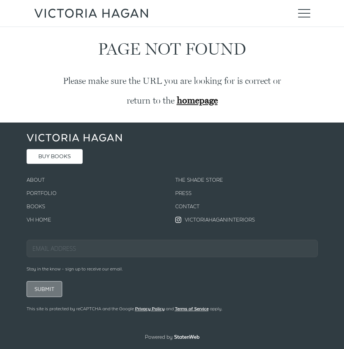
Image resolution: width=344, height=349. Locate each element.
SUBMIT (44, 289)
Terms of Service (192, 308)
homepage (197, 100)
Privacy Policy (150, 308)
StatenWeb (186, 337)
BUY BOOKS (54, 156)
